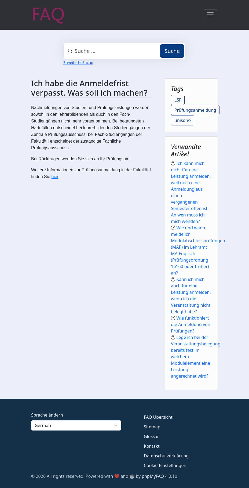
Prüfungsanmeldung (195, 110)
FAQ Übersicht (158, 417)
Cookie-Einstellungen (165, 465)
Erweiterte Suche (78, 62)
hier (55, 176)
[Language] (76, 425)
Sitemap (152, 427)
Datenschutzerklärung (166, 456)
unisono (182, 120)
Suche (172, 51)
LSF (177, 100)
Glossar (151, 436)
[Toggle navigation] (210, 14)
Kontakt (152, 446)
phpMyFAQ (153, 476)
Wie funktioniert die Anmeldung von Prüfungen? (190, 324)
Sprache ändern (47, 415)
